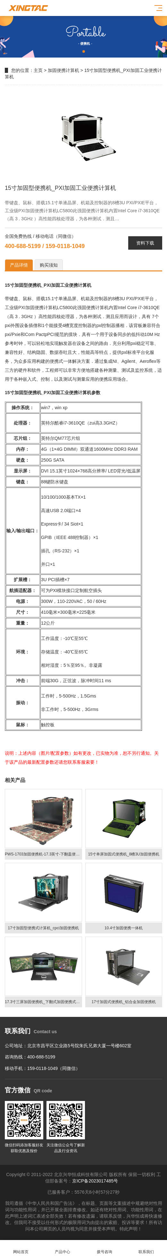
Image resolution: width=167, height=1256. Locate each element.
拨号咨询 (104, 1248)
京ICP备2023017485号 (95, 1180)
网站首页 (21, 1248)
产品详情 (19, 265)
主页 (38, 70)
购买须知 (49, 265)
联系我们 (146, 1248)
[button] (83, 51)
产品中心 (62, 1248)
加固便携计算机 (63, 70)
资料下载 (145, 243)
